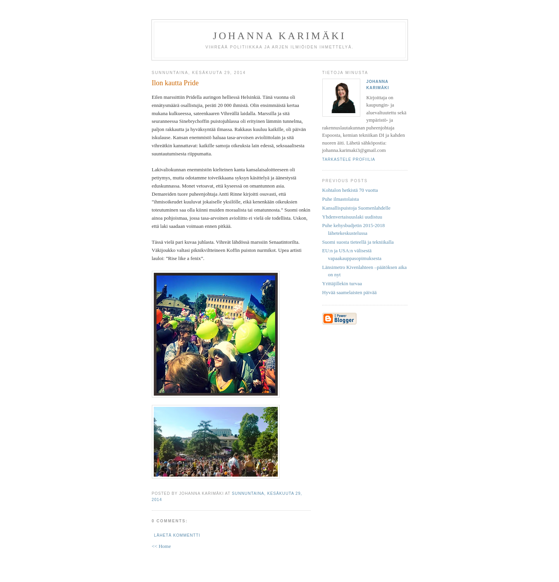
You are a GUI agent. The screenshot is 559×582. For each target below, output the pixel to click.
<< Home (161, 546)
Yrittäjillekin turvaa (342, 283)
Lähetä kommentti (177, 535)
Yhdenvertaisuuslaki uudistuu (352, 217)
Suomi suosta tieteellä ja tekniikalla (358, 242)
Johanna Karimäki (279, 35)
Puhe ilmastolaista (340, 199)
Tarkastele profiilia (348, 159)
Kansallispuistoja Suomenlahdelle (356, 208)
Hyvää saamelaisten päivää (349, 292)
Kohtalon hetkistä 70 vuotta (350, 190)
